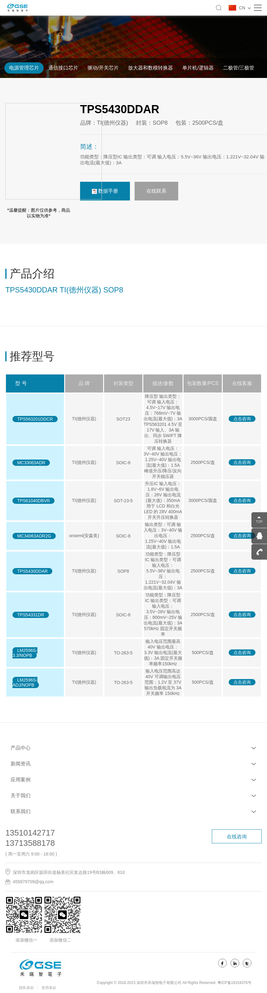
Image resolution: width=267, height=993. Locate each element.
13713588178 (30, 843)
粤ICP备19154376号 (234, 983)
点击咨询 (242, 418)
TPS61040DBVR (33, 500)
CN (245, 7)
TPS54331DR (30, 614)
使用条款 (48, 988)
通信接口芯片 (63, 67)
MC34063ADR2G (34, 535)
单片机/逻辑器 (197, 67)
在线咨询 (237, 836)
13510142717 (30, 832)
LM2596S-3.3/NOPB (24, 653)
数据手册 (105, 191)
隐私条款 (26, 988)
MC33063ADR (31, 462)
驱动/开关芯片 (103, 67)
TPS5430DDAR (32, 571)
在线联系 (156, 191)
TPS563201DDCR (35, 419)
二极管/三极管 (238, 67)
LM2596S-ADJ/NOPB (24, 682)
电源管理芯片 (24, 67)
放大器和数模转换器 (150, 67)
